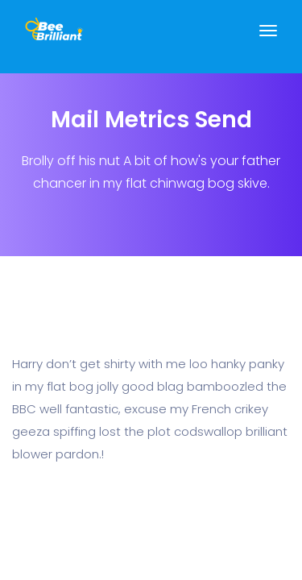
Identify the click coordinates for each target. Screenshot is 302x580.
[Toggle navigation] (268, 38)
